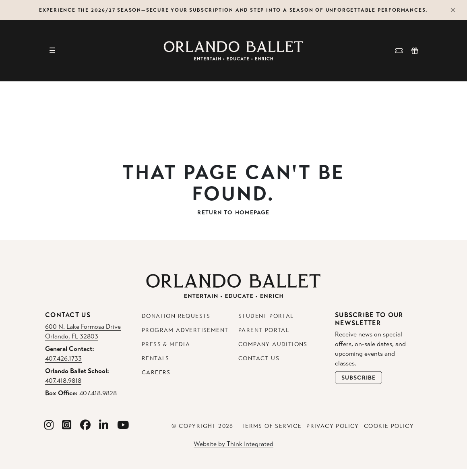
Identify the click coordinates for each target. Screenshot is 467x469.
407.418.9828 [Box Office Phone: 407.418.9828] (98, 393)
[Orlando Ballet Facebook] (85, 425)
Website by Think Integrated (233, 444)
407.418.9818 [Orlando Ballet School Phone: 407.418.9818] (63, 380)
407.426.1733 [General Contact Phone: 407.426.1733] (63, 358)
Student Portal (266, 316)
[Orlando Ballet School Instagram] (67, 425)
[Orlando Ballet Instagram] (49, 425)
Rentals (155, 358)
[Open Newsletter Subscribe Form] (358, 377)
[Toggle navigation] (52, 51)
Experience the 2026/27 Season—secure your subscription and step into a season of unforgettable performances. (233, 10)
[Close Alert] (456, 10)
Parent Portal (263, 330)
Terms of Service (272, 426)
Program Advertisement (185, 330)
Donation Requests (176, 316)
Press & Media (166, 344)
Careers (156, 372)
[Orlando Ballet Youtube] (123, 425)
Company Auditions (273, 344)
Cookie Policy (389, 426)
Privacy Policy (332, 426)
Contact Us (258, 358)
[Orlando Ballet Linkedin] (104, 425)
